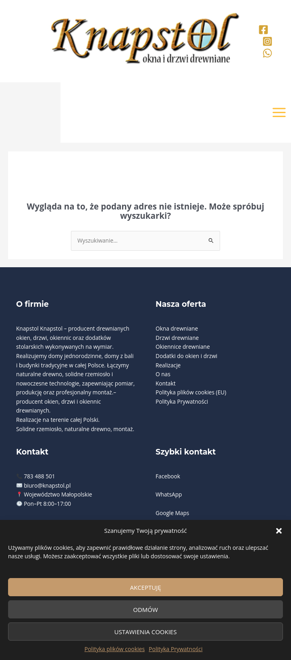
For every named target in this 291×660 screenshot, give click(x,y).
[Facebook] (263, 30)
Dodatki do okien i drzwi (186, 356)
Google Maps (172, 513)
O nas (163, 374)
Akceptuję (145, 587)
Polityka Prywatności (175, 649)
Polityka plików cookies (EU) (191, 392)
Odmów (145, 610)
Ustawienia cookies (145, 632)
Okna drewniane (177, 328)
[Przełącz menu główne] (279, 113)
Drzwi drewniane (177, 338)
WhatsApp (169, 494)
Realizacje (168, 365)
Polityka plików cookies (115, 649)
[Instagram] (267, 41)
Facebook (168, 476)
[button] (279, 531)
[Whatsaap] (267, 53)
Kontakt (166, 383)
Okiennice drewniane (183, 346)
